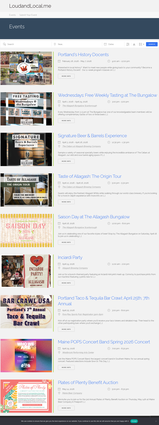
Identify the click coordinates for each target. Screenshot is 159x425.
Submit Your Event (28, 14)
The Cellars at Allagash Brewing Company (81, 146)
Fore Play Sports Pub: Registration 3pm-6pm (82, 314)
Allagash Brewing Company (75, 268)
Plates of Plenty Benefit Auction (88, 382)
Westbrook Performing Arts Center (78, 352)
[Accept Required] (156, 421)
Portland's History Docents (83, 54)
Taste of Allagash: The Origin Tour (89, 176)
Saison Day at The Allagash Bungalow (94, 216)
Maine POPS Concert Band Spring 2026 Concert (104, 341)
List (140, 44)
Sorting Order (134, 44)
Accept (134, 421)
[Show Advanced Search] (127, 44)
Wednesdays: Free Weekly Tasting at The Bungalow (107, 95)
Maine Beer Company (72, 393)
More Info (66, 76)
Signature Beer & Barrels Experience (92, 135)
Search (152, 44)
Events (12, 14)
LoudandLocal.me (30, 6)
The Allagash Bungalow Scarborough (79, 106)
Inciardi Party (70, 257)
